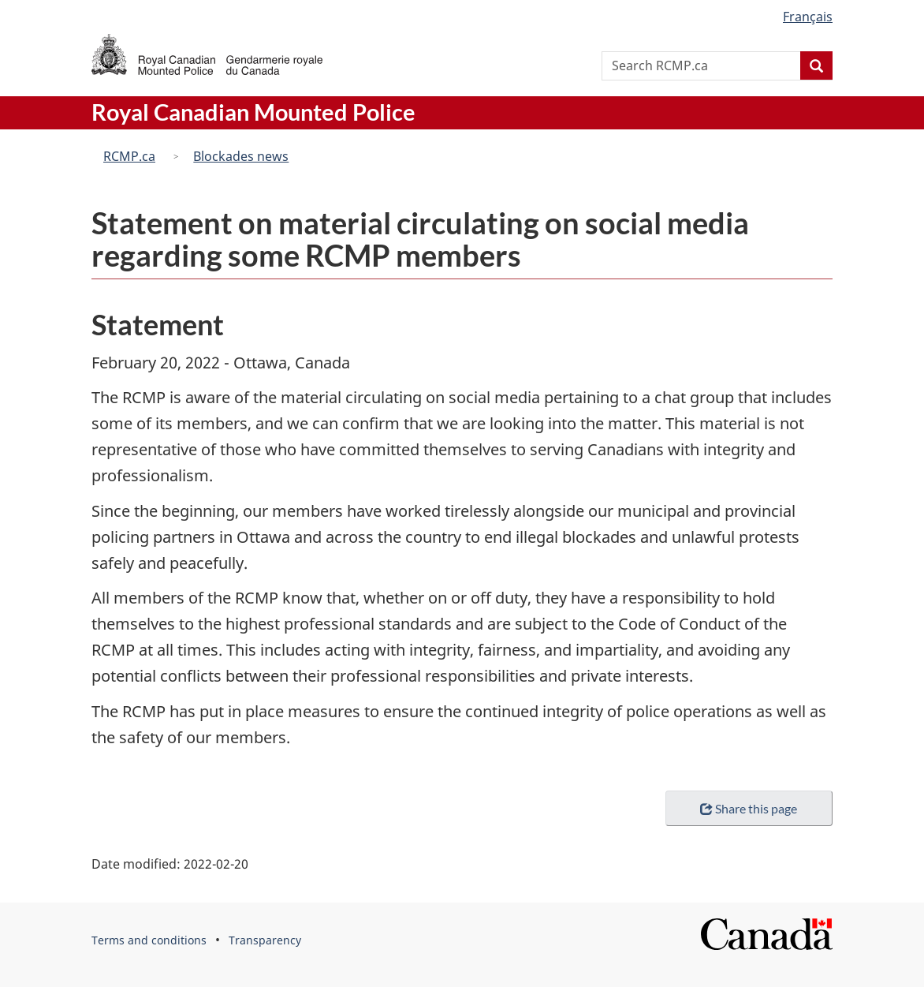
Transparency (265, 940)
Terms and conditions (149, 940)
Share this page (748, 808)
